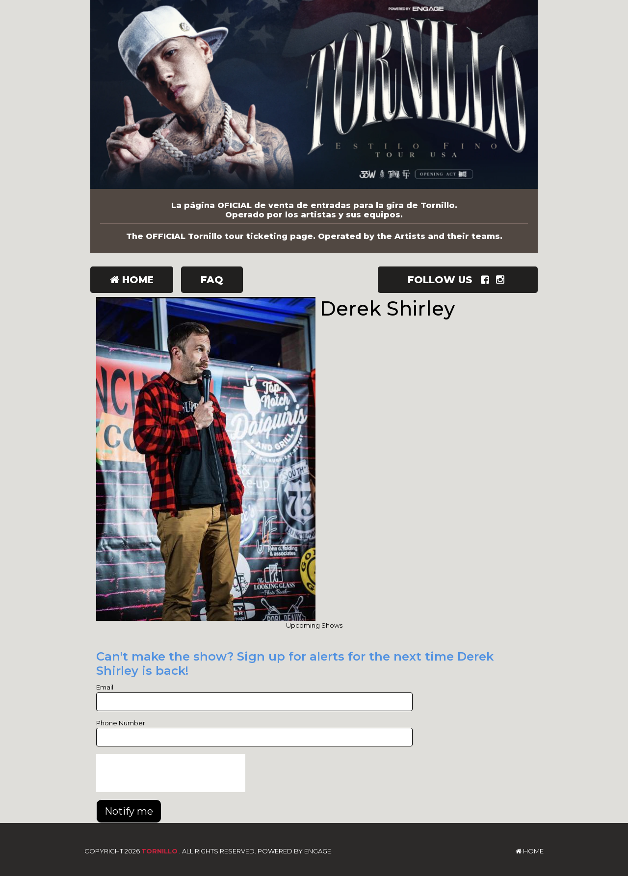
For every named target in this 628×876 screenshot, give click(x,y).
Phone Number (120, 723)
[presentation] (170, 773)
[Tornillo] (314, 94)
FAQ (212, 280)
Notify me (129, 811)
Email (104, 687)
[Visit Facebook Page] (487, 280)
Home (132, 280)
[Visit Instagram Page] (502, 280)
